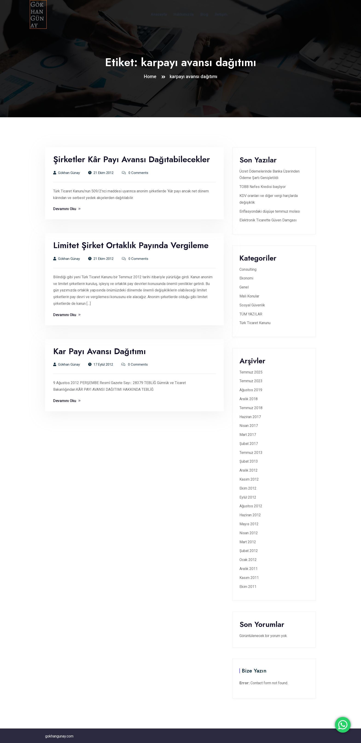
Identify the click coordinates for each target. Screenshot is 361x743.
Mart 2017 (247, 434)
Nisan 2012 (248, 533)
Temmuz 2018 (250, 408)
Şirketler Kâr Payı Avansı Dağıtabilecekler (131, 159)
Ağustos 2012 (250, 506)
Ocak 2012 (248, 560)
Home (151, 76)
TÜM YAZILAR (250, 314)
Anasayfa (159, 14)
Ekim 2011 (247, 586)
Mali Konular (249, 296)
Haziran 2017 (250, 417)
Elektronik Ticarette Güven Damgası (268, 220)
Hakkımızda (184, 14)
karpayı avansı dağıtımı (193, 76)
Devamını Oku (67, 209)
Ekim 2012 (247, 488)
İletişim (221, 14)
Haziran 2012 (250, 515)
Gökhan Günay (66, 173)
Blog (204, 14)
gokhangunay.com (59, 736)
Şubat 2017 (248, 443)
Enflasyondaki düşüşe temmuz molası (269, 211)
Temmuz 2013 (250, 452)
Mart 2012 (247, 542)
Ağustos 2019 (250, 390)
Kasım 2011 (249, 578)
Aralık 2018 (248, 399)
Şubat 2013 (248, 461)
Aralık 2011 (248, 569)
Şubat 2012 (248, 551)
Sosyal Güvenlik (252, 305)
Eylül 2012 (247, 497)
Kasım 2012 (249, 479)
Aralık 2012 (248, 470)
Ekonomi (246, 278)
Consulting (247, 269)
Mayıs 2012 (249, 524)
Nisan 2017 (248, 425)
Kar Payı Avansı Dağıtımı (99, 351)
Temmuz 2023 (250, 381)
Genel (244, 287)
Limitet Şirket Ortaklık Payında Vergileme (131, 245)
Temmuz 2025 (250, 372)
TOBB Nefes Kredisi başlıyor (262, 187)
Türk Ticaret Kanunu (255, 323)
